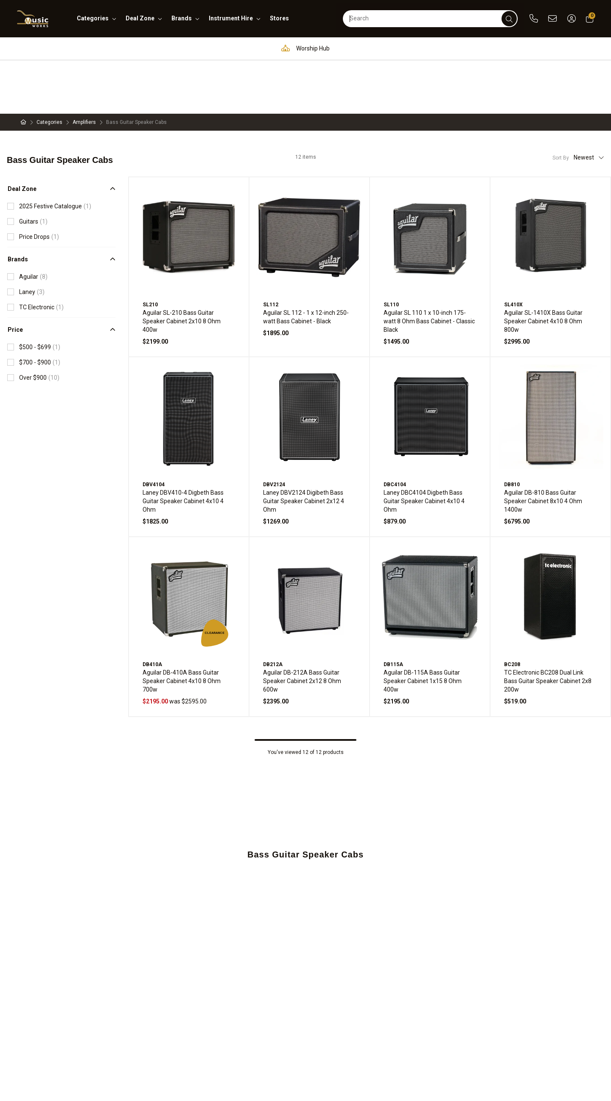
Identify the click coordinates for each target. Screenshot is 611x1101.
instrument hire (231, 18)
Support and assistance (496, 48)
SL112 (270, 251)
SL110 (391, 251)
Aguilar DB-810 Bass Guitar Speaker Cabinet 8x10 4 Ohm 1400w (543, 447)
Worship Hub (303, 48)
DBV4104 (154, 431)
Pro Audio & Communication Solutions (134, 48)
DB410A (152, 611)
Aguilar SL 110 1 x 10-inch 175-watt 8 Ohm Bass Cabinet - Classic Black (429, 268)
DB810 (512, 431)
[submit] (509, 18)
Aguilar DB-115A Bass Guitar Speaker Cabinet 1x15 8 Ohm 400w (423, 627)
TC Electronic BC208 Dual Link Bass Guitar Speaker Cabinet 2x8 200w (547, 627)
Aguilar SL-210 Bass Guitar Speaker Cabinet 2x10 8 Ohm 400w (182, 268)
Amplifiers (84, 69)
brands (181, 18)
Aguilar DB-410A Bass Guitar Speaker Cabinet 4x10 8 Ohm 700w (182, 627)
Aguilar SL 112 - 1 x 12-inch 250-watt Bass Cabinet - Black (306, 263)
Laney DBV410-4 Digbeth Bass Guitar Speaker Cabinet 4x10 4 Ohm (183, 447)
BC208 (512, 611)
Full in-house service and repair (392, 48)
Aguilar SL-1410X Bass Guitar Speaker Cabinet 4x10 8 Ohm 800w (543, 268)
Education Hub (235, 48)
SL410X (513, 251)
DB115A (393, 611)
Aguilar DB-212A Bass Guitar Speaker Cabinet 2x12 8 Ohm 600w (302, 627)
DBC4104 (395, 431)
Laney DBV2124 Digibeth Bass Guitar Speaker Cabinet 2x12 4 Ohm (303, 447)
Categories (49, 69)
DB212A (273, 611)
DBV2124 (274, 431)
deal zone (140, 18)
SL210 (150, 251)
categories (93, 18)
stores (279, 18)
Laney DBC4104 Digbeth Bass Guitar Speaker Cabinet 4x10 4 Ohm (424, 447)
